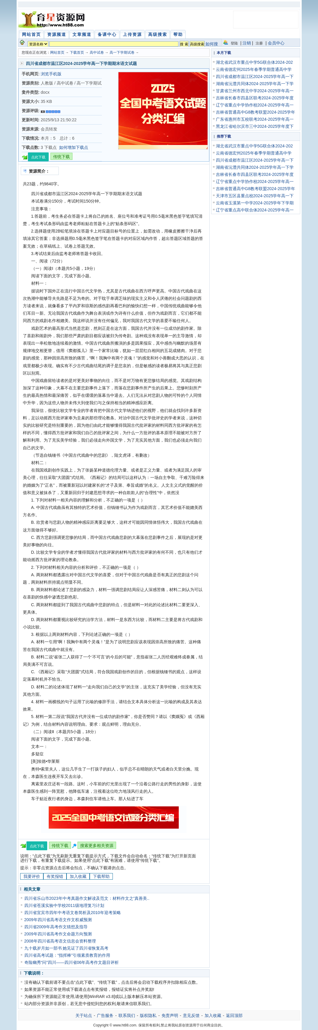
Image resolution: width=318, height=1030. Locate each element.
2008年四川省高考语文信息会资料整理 (60, 941)
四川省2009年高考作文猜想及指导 (56, 926)
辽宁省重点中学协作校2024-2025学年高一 (255, 105)
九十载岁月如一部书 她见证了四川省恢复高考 (66, 948)
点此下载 (38, 157)
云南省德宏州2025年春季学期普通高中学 (254, 69)
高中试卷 (97, 52)
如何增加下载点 (73, 147)
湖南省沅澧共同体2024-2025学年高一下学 (255, 83)
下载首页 (77, 52)
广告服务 (105, 1015)
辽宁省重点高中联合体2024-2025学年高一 (255, 210)
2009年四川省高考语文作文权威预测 (58, 919)
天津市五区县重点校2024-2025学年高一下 (255, 195)
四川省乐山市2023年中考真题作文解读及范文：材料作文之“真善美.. (87, 898)
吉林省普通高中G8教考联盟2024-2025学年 (255, 112)
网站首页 (57, 52)
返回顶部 (234, 1015)
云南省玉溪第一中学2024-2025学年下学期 (255, 202)
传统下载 (61, 156)
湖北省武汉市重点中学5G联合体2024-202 (254, 62)
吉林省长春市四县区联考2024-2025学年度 (255, 97)
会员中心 (276, 43)
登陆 (234, 43)
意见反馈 (191, 1015)
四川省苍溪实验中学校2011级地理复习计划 (64, 905)
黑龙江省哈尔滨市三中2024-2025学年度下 (255, 126)
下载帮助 (101, 876)
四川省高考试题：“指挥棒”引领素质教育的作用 (67, 955)
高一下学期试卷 (122, 52)
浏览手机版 (51, 73)
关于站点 (83, 1015)
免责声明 (170, 1015)
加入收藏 (78, 876)
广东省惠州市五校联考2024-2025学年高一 (255, 119)
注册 (259, 43)
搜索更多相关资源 (96, 845)
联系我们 (126, 1015)
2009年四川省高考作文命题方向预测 (58, 934)
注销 (247, 43)
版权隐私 (148, 1015)
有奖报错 (55, 876)
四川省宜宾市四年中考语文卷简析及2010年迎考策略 (72, 912)
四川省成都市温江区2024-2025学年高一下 (255, 76)
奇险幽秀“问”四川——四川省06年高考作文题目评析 (71, 962)
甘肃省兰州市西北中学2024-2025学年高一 (255, 90)
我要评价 (31, 876)
